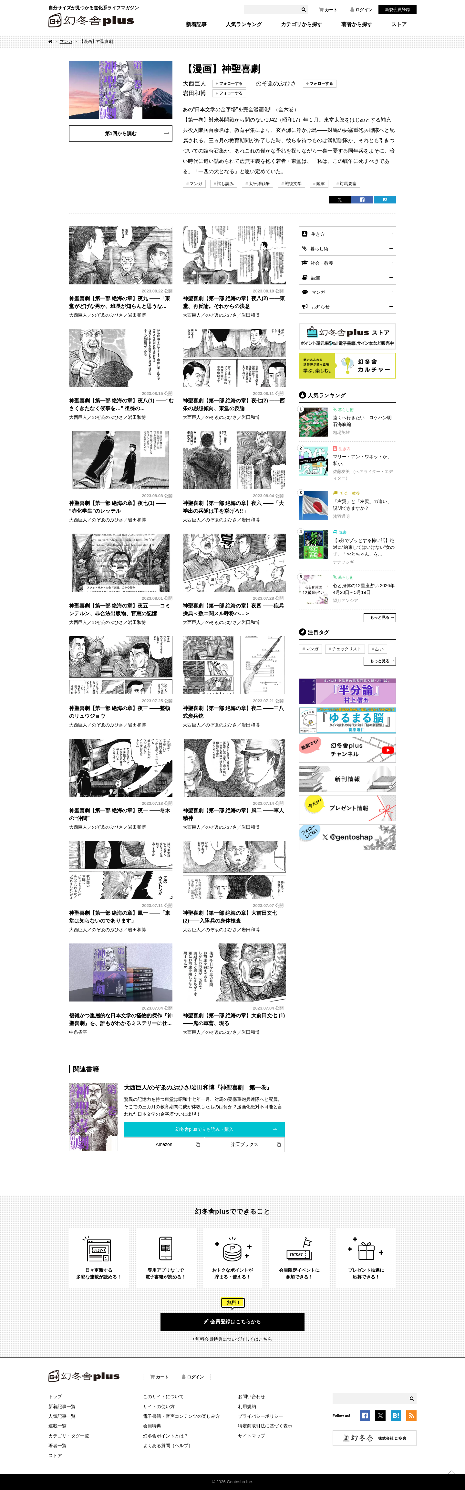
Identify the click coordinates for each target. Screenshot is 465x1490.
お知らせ (321, 306)
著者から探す (356, 24)
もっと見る (379, 617)
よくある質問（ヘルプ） (168, 1445)
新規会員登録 (397, 9)
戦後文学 (293, 183)
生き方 (318, 234)
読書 (315, 277)
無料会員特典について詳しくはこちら (233, 1339)
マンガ (66, 41)
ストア (399, 24)
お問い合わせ (251, 1396)
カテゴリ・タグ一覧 (68, 1435)
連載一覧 (57, 1425)
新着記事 (196, 24)
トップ (55, 1396)
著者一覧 (57, 1445)
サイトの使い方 (159, 1406)
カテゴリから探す (301, 24)
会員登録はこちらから (232, 1321)
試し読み (225, 183)
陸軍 (320, 183)
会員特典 (152, 1425)
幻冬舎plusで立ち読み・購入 (204, 1129)
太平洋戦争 (259, 183)
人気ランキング (244, 24)
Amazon (164, 1144)
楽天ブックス (244, 1144)
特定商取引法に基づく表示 (265, 1425)
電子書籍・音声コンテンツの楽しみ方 (181, 1416)
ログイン (361, 9)
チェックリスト (346, 648)
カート (328, 9)
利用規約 (247, 1406)
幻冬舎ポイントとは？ (165, 1435)
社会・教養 (322, 263)
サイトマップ (251, 1435)
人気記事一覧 (62, 1416)
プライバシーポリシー (260, 1416)
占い (379, 648)
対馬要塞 (348, 183)
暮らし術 (319, 248)
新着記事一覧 (62, 1406)
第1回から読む (121, 133)
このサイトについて (163, 1396)
